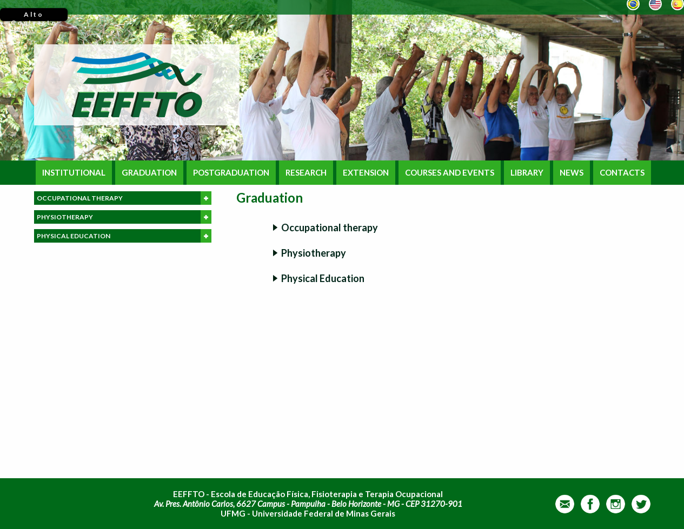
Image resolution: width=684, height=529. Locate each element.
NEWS (571, 173)
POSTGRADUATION (231, 173)
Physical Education (322, 278)
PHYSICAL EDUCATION (124, 236)
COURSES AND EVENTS (449, 173)
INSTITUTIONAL (73, 173)
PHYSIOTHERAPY (124, 217)
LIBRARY (526, 173)
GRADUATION (149, 173)
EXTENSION (366, 173)
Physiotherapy (313, 253)
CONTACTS (622, 173)
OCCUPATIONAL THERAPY (124, 198)
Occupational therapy (329, 227)
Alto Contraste (34, 15)
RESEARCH (306, 173)
